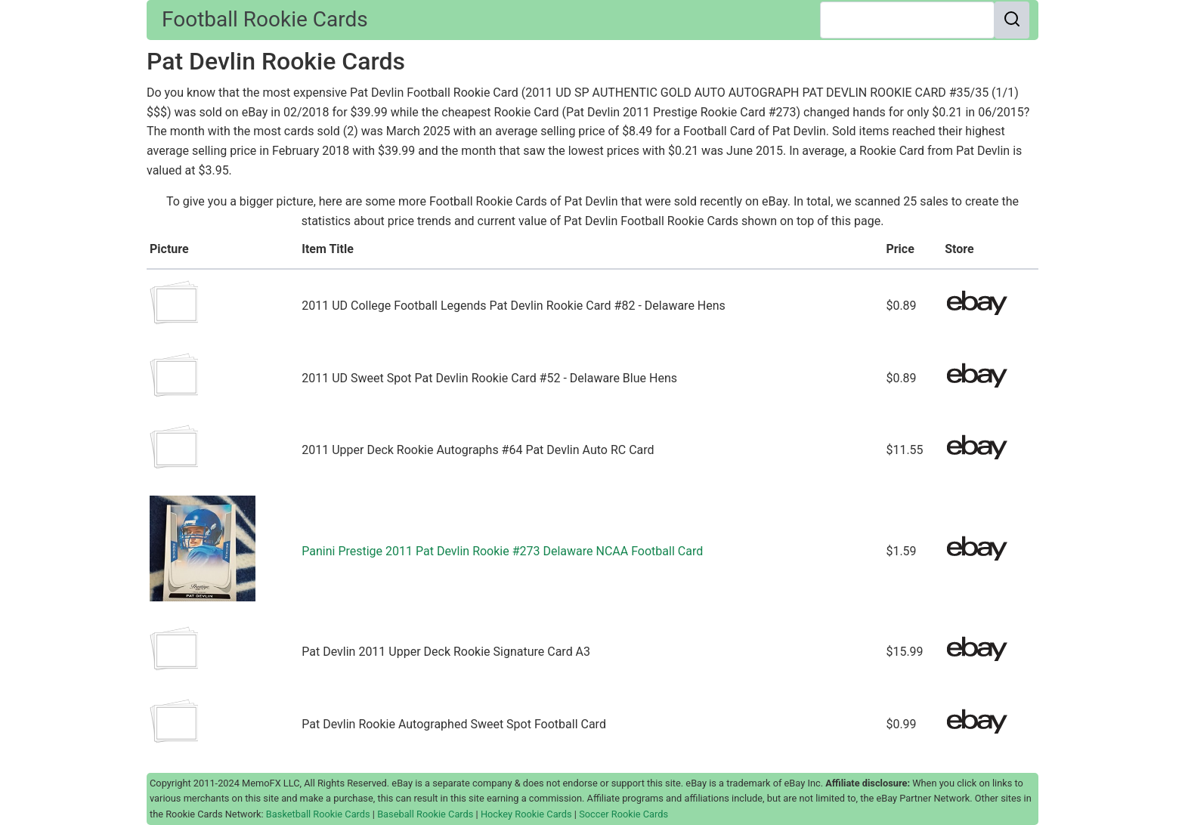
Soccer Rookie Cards (623, 814)
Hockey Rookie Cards (526, 814)
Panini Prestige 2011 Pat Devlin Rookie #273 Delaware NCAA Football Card (502, 551)
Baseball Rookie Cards (425, 814)
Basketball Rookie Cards (318, 814)
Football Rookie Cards (265, 19)
